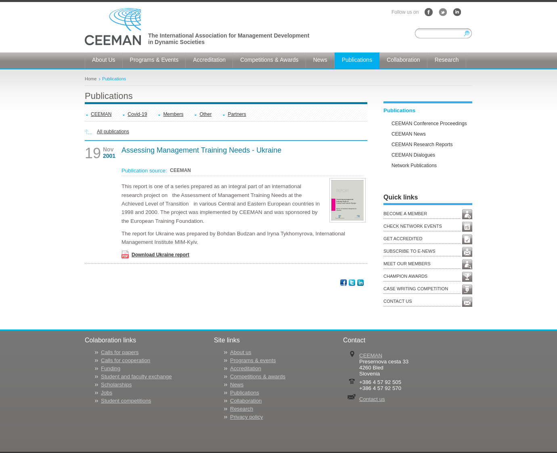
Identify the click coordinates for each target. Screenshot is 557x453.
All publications (113, 131)
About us (240, 352)
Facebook (429, 12)
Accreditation (245, 368)
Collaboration (246, 401)
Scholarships (116, 385)
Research (241, 409)
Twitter (443, 12)
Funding (110, 368)
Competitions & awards (257, 376)
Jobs (106, 393)
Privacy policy (246, 417)
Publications (114, 78)
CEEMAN (101, 114)
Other (205, 114)
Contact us (372, 399)
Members (173, 114)
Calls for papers (119, 352)
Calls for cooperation (125, 360)
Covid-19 (137, 114)
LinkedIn (457, 12)
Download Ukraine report (160, 255)
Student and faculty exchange (136, 376)
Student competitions (126, 401)
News (236, 385)
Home (90, 78)
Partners (237, 114)
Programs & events (253, 360)
